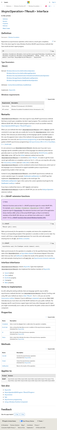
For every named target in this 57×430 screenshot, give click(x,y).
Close (6, 275)
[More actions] (54, 6)
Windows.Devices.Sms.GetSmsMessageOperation (21, 73)
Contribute (30, 425)
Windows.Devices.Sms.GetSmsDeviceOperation (21, 71)
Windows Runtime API (20, 6)
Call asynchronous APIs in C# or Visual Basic (42, 142)
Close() (4, 361)
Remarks (5, 21)
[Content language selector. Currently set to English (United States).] (9, 421)
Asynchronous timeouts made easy (44, 258)
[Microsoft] (28, 2)
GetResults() (5, 366)
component (35, 298)
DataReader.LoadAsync (8, 183)
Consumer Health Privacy (8, 427)
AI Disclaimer (4, 425)
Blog (22, 425)
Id (5, 280)
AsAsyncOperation (47, 189)
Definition (5, 19)
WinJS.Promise (43, 153)
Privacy (36, 425)
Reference (8, 6)
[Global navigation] (1, 2)
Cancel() (4, 356)
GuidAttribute (27, 85)
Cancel (7, 273)
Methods (5, 26)
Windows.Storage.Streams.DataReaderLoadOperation (22, 78)
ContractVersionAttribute (15, 85)
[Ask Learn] (46, 6)
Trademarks (30, 427)
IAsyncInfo (12, 90)
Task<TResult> (33, 158)
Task (6, 397)
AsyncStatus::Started (27, 253)
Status (6, 282)
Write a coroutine (24, 238)
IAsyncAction (18, 210)
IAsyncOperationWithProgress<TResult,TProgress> (16, 126)
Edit (54, 41)
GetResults (19, 256)
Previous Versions (14, 425)
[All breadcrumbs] (2, 6)
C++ (2, 144)
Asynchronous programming (27, 139)
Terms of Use (21, 427)
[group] (28, 55)
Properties (5, 23)
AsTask (23, 155)
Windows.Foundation (34, 6)
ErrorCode (8, 278)
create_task (25, 162)
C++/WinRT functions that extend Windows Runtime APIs (28, 217)
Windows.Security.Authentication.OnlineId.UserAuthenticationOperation (28, 75)
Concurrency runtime (10, 162)
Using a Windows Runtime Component (16, 402)
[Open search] (49, 2)
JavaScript (8, 144)
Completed (5, 324)
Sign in (54, 2)
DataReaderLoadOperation (32, 176)
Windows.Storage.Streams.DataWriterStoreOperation (22, 80)
